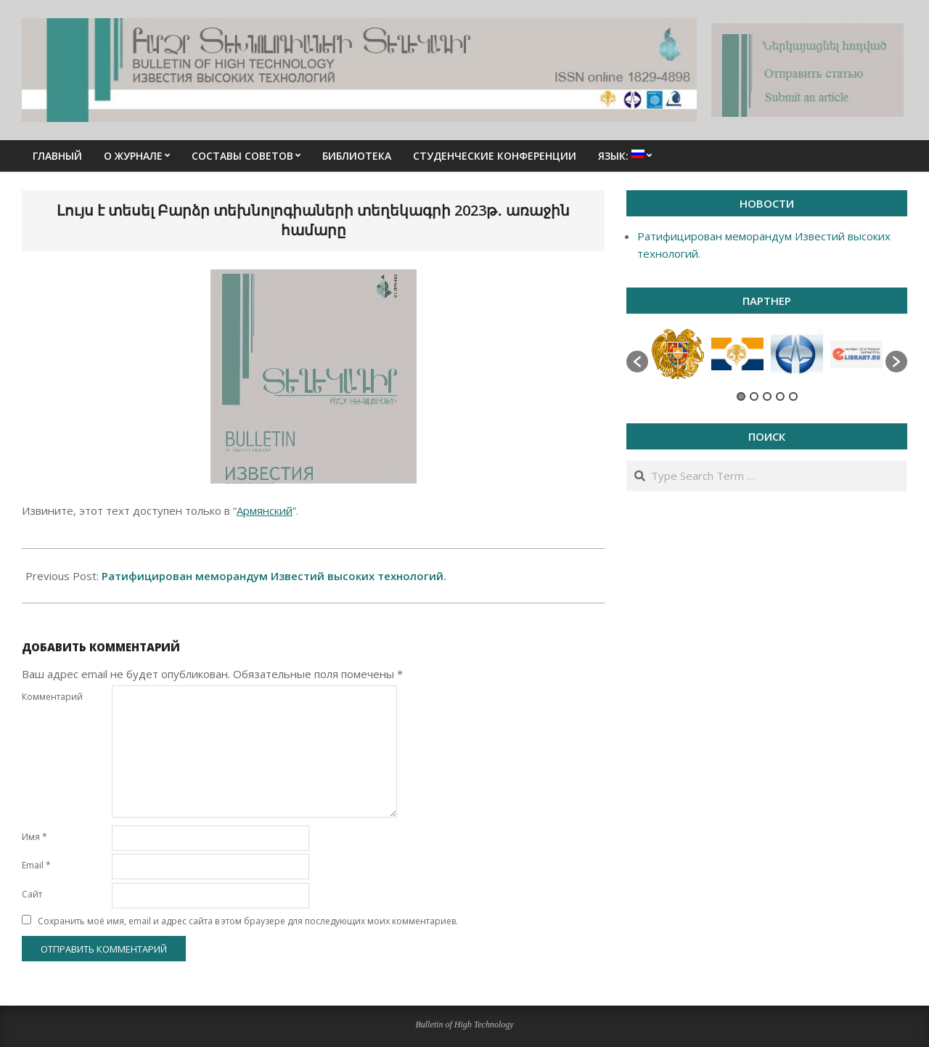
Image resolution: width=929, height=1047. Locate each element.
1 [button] (741, 396)
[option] (678, 354)
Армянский (264, 510)
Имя (34, 837)
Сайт (32, 894)
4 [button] (780, 396)
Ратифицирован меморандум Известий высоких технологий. (274, 576)
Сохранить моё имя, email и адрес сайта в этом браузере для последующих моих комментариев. (248, 921)
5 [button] (793, 396)
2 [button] (754, 396)
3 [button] (767, 396)
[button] (637, 361)
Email (36, 865)
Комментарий (52, 696)
